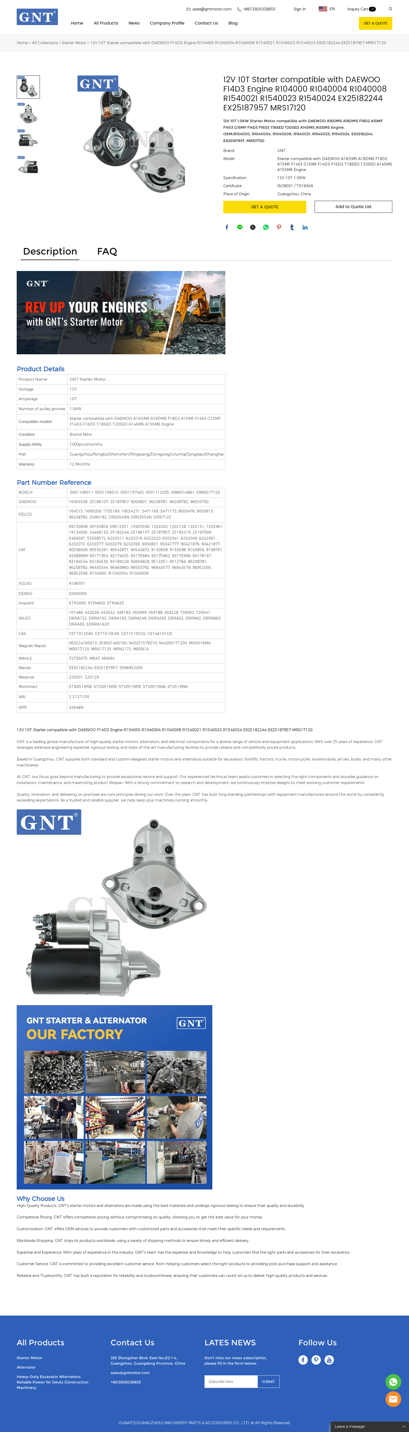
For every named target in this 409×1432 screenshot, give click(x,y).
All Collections (45, 42)
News (134, 23)
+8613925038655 (126, 1382)
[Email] (230, 1381)
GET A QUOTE (375, 23)
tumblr (292, 228)
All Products (106, 23)
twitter (253, 228)
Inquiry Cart (357, 9)
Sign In (300, 9)
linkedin (305, 228)
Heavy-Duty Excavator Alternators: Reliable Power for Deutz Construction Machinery (52, 1382)
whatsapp (266, 228)
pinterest (279, 228)
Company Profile (167, 23)
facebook (227, 228)
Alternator (26, 1367)
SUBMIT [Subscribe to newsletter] (268, 1382)
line (240, 228)
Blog (233, 23)
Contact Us (206, 23)
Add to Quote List (353, 206)
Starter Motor (74, 42)
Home (77, 23)
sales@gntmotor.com (130, 1372)
